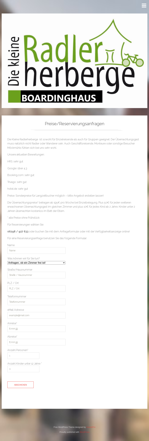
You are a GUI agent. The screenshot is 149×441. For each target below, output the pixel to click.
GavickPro (90, 428)
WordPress (84, 432)
